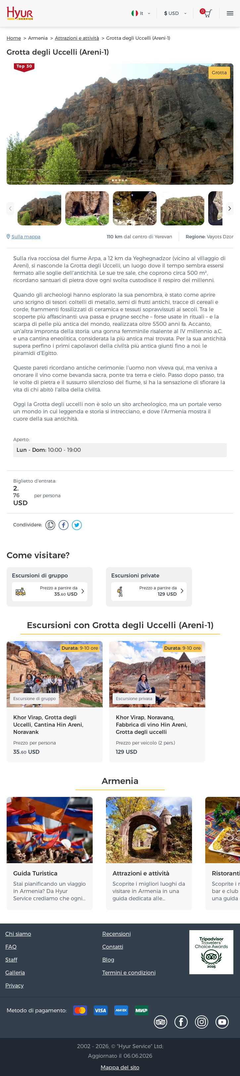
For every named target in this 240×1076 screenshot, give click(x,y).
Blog (108, 960)
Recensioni (116, 934)
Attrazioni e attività (141, 873)
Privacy (14, 986)
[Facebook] (181, 1022)
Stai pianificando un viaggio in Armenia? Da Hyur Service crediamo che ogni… (49, 891)
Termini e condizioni (129, 973)
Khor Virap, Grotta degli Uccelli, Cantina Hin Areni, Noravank (48, 724)
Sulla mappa (26, 237)
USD (171, 13)
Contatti (112, 947)
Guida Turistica (35, 873)
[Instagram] (201, 1022)
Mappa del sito (120, 1067)
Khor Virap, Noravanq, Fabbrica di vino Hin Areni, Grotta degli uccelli (151, 724)
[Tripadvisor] (160, 1022)
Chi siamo (18, 934)
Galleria (15, 973)
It (137, 13)
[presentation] (10, 208)
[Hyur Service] (20, 13)
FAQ (11, 947)
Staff (11, 960)
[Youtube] (222, 1022)
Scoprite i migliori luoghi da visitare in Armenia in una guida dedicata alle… (149, 891)
